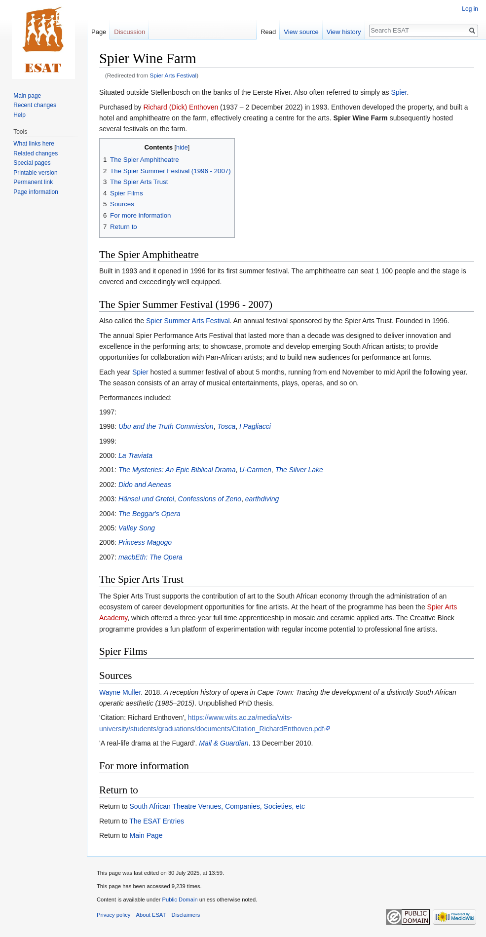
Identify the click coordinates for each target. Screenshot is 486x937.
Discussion (129, 32)
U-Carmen (255, 470)
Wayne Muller (120, 692)
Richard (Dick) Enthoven (181, 107)
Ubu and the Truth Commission (166, 426)
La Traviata (135, 455)
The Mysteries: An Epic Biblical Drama (177, 470)
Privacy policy (113, 915)
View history (344, 32)
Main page (27, 95)
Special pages (31, 162)
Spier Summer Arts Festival (188, 321)
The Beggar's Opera (149, 514)
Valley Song (136, 528)
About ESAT (151, 915)
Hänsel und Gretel (146, 499)
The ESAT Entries (156, 821)
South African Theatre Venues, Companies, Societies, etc (216, 806)
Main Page (145, 835)
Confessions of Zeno (209, 499)
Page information (35, 191)
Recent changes (34, 105)
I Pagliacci (255, 426)
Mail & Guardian (223, 743)
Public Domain (179, 899)
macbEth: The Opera (150, 557)
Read (268, 32)
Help (19, 115)
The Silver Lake (299, 470)
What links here (33, 143)
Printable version (35, 172)
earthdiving (262, 499)
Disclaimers (186, 915)
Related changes (35, 153)
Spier (399, 92)
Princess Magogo (145, 542)
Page (98, 32)
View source (301, 32)
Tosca (226, 426)
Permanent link (33, 182)
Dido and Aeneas (144, 484)
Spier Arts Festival (173, 75)
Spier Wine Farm (360, 118)
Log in (470, 8)
